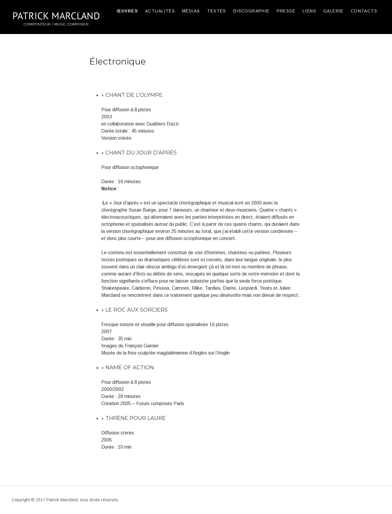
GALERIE (333, 11)
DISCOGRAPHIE (251, 11)
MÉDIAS (191, 11)
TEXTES (216, 11)
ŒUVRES (127, 11)
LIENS (309, 11)
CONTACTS (364, 11)
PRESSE (286, 11)
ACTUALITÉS (160, 11)
